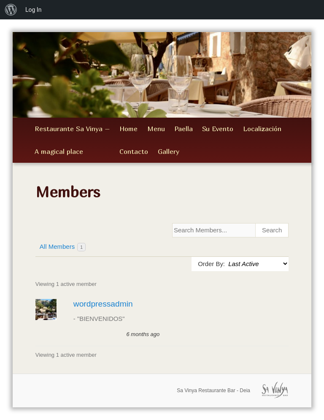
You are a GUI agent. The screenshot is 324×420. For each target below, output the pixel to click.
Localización (262, 128)
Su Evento (217, 128)
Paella (183, 128)
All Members (63, 247)
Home (128, 128)
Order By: (211, 263)
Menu (156, 128)
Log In (33, 9)
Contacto (133, 151)
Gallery (168, 151)
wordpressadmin (103, 303)
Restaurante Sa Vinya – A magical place (72, 139)
